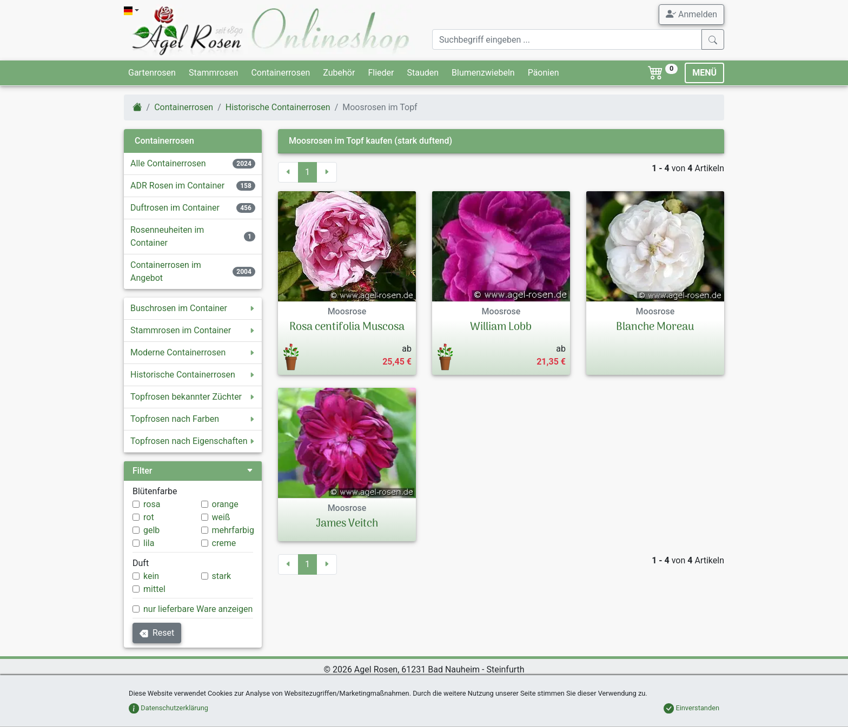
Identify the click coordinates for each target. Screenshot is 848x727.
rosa (151, 504)
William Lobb (501, 327)
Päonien (543, 73)
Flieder (381, 73)
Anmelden (691, 14)
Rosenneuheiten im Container (167, 236)
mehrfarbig (233, 530)
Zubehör (339, 73)
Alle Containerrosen (168, 163)
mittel (154, 589)
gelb (151, 530)
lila (148, 543)
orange (225, 504)
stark (221, 576)
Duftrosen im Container (175, 208)
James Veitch (347, 524)
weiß (221, 517)
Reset (157, 633)
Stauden (423, 73)
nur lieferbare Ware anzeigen (198, 609)
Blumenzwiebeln (483, 73)
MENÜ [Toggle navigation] (704, 73)
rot (148, 517)
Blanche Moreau (655, 327)
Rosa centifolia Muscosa (347, 327)
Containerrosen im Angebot (165, 271)
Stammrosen (213, 73)
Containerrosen (280, 73)
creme (224, 543)
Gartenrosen (152, 73)
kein (151, 576)
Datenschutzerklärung (168, 708)
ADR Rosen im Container (177, 185)
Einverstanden (691, 708)
